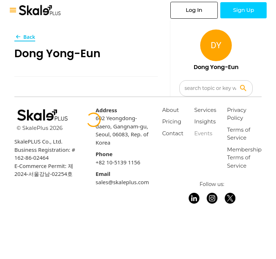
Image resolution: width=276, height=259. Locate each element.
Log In (194, 9)
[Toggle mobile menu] (13, 10)
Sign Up (243, 9)
